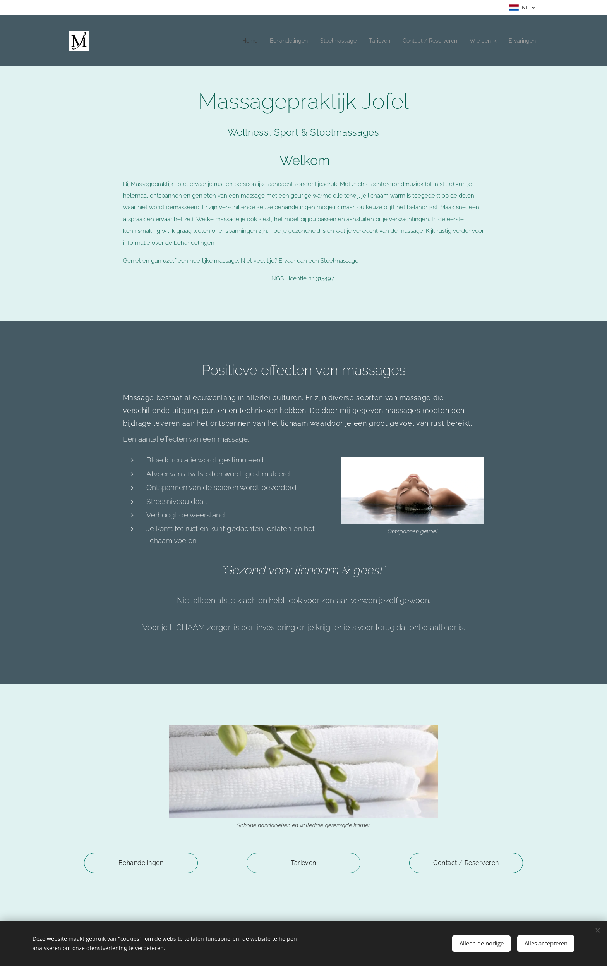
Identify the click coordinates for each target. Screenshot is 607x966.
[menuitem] (231, 40)
